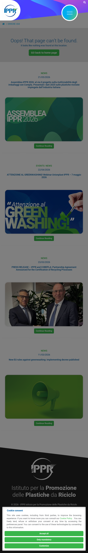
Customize (44, 546)
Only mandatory (44, 539)
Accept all (44, 533)
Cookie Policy (66, 518)
